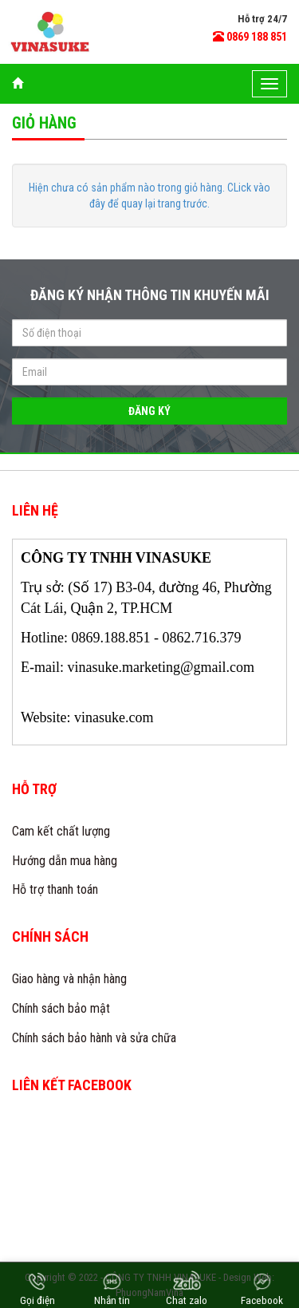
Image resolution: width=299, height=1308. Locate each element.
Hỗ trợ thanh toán (55, 889)
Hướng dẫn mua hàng (64, 860)
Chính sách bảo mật (61, 1008)
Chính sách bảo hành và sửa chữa (94, 1037)
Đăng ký (149, 411)
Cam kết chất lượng (61, 831)
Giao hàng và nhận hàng (69, 978)
